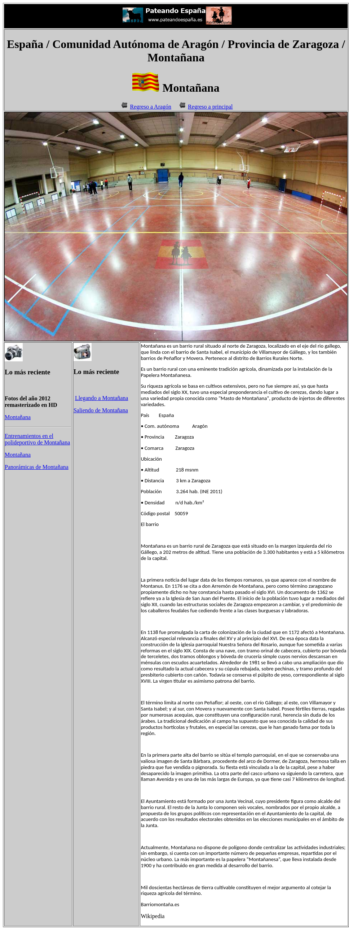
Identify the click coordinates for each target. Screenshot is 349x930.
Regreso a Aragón (150, 107)
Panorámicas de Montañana (37, 467)
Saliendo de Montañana (101, 410)
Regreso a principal (210, 107)
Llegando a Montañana (101, 398)
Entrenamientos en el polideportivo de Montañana (37, 439)
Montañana (18, 417)
